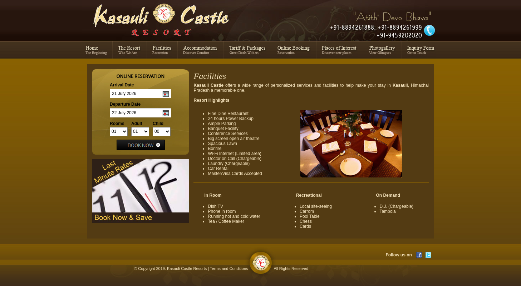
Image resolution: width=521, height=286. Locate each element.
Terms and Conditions (229, 268)
